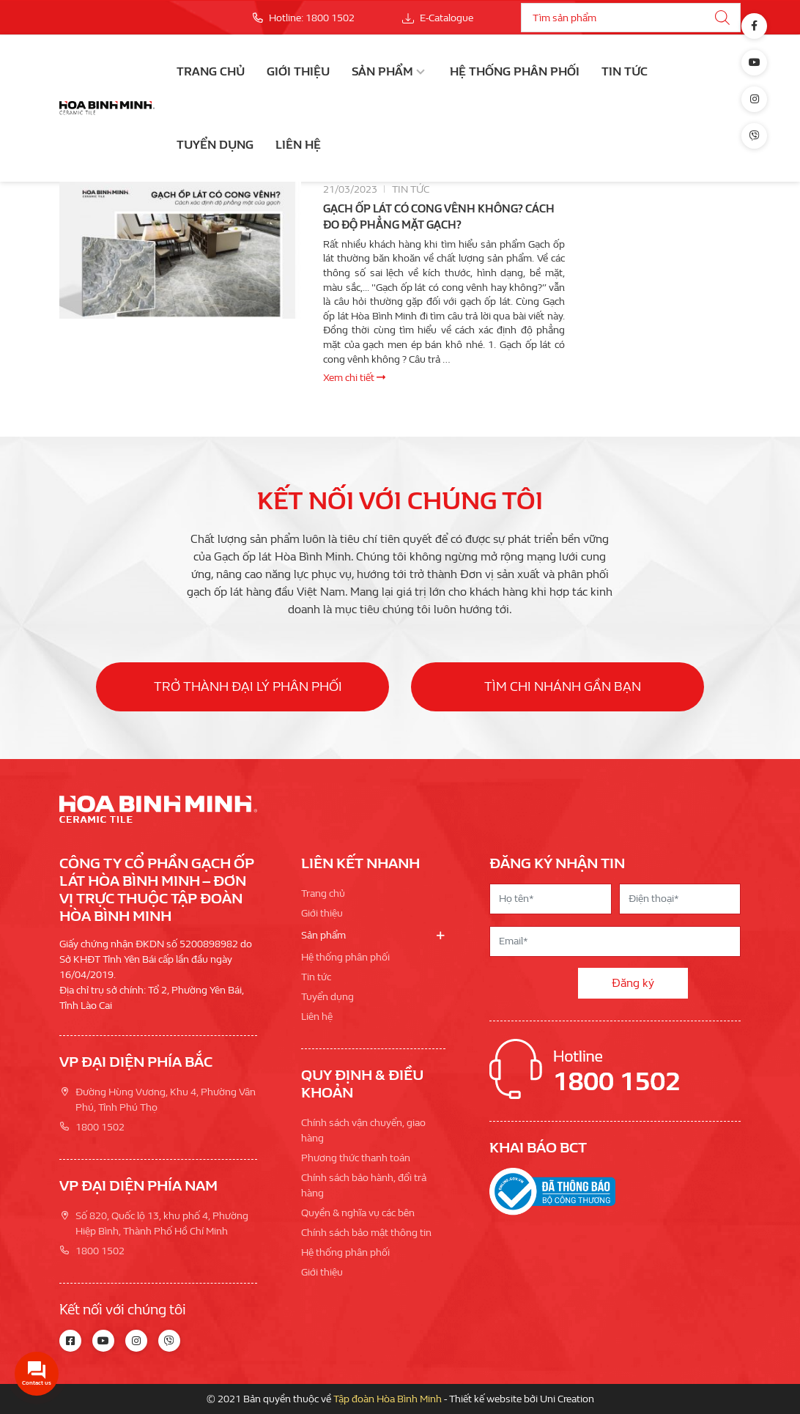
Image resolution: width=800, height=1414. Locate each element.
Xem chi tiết (354, 377)
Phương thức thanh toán (355, 1158)
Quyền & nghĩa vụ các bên (358, 1213)
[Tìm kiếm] (722, 17)
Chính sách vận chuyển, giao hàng (363, 1130)
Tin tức (624, 71)
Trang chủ (211, 71)
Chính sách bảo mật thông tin (366, 1232)
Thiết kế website (485, 1399)
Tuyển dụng (215, 145)
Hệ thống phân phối (514, 71)
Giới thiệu (298, 71)
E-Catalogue (437, 18)
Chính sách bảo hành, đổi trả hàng (363, 1185)
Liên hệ (298, 145)
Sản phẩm (382, 71)
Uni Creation (567, 1399)
